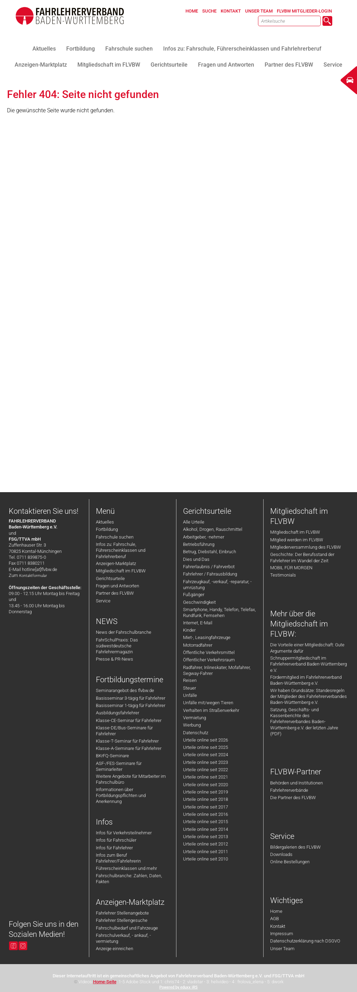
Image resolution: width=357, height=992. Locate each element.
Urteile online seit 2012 (205, 844)
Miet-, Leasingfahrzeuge (206, 637)
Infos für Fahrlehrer (114, 847)
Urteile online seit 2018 (205, 799)
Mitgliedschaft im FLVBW (121, 570)
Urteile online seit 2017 (205, 807)
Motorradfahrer (197, 645)
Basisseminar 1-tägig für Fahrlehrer (130, 705)
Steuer (189, 688)
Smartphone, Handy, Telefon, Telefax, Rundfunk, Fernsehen (219, 612)
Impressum (281, 933)
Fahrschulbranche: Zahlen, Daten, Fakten (129, 878)
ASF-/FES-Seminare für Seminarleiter (119, 766)
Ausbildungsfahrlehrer (117, 712)
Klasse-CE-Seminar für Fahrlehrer (128, 720)
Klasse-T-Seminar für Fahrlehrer (127, 741)
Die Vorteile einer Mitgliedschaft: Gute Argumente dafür (307, 647)
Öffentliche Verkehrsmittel (209, 652)
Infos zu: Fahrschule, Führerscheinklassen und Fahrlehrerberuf (120, 550)
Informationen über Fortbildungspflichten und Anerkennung (121, 795)
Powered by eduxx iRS (178, 987)
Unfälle (190, 695)
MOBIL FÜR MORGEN (291, 567)
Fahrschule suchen (115, 537)
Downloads (281, 854)
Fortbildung (107, 529)
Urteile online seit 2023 (205, 762)
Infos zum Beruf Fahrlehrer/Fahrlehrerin (118, 858)
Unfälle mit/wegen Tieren (208, 702)
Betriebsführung (198, 544)
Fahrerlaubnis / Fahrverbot (209, 566)
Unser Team (282, 948)
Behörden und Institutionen (296, 783)
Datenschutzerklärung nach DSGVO (305, 941)
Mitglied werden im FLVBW (296, 539)
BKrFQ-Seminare (112, 755)
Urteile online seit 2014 (205, 829)
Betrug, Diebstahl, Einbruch (209, 551)
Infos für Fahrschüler (116, 840)
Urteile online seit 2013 (205, 836)
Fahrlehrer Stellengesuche (121, 920)
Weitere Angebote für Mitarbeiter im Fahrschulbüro (131, 779)
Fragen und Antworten (117, 585)
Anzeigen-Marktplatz (116, 563)
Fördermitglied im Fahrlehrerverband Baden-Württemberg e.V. (306, 680)
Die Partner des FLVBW (293, 797)
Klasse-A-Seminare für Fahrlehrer (128, 748)
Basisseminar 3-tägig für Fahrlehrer (130, 698)
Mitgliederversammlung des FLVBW (305, 547)
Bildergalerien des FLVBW (295, 847)
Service (103, 600)
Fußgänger (193, 594)
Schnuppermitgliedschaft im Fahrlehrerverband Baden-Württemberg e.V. (308, 664)
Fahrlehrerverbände (289, 790)
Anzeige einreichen (114, 948)
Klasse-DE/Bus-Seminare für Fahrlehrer (124, 730)
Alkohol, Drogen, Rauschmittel (212, 529)
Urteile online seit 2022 (205, 769)
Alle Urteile (193, 522)
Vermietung (194, 717)
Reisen (190, 680)
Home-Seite (104, 981)
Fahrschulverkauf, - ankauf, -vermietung (123, 938)
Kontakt (277, 926)
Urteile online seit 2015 (205, 821)
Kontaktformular (33, 575)
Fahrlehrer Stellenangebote (122, 913)
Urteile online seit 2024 (205, 754)
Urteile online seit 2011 (205, 851)
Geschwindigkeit (199, 602)
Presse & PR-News (114, 659)
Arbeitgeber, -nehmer (203, 537)
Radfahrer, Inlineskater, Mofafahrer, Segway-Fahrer (217, 670)
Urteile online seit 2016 (205, 814)
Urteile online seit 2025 (205, 747)
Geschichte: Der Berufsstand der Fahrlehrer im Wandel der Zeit (302, 557)
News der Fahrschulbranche (123, 632)
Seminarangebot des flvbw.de (125, 690)
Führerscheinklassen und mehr (126, 868)
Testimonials (283, 575)
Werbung (192, 725)
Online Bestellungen (290, 861)
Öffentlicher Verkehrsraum (209, 659)
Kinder (189, 630)
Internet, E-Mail (197, 622)
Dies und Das (196, 559)
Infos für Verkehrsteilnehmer (124, 832)
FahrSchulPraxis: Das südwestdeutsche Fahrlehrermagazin (117, 646)
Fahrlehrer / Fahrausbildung (210, 574)
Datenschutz (195, 732)
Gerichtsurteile (110, 578)
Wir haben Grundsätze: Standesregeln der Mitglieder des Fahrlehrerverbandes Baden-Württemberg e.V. (308, 696)
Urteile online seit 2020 (205, 784)
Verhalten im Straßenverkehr (211, 710)
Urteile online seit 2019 (205, 792)
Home (276, 911)
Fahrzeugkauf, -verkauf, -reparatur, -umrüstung (217, 584)
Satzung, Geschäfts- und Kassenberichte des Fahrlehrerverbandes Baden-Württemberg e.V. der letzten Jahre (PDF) (304, 721)
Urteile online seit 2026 (205, 740)
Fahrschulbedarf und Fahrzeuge (127, 928)
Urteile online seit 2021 (205, 777)
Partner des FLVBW (115, 593)
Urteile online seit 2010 (205, 859)
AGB (274, 918)
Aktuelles (105, 522)
